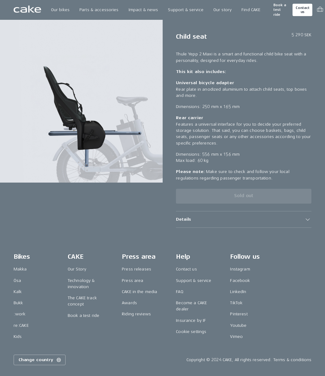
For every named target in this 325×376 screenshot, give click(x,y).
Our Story (77, 269)
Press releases (136, 269)
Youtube (238, 325)
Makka (20, 269)
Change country (40, 360)
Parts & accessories (99, 9)
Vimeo (236, 336)
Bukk (18, 302)
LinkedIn (238, 291)
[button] (243, 219)
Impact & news (143, 9)
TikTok (236, 302)
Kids (18, 336)
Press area (132, 280)
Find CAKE (251, 9)
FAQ (179, 291)
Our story (222, 9)
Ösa (17, 280)
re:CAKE (21, 325)
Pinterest (238, 314)
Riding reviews (136, 314)
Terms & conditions (292, 359)
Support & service (185, 9)
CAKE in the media (139, 291)
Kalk (18, 291)
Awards (129, 302)
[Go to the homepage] (27, 10)
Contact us (302, 10)
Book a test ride (279, 10)
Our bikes (60, 9)
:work (20, 314)
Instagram (240, 269)
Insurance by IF (191, 320)
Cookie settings (191, 331)
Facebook (240, 280)
